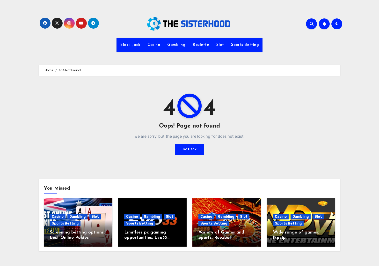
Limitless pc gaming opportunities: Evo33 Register (145, 237)
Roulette (201, 45)
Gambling (176, 45)
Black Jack (130, 45)
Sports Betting (245, 45)
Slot (220, 45)
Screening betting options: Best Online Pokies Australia (77, 237)
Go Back (190, 149)
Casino (153, 45)
